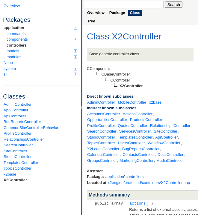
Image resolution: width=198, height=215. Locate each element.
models (42, 51)
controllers (17, 45)
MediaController (170, 160)
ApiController (15, 116)
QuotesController (132, 125)
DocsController (170, 154)
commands (16, 33)
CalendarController (103, 154)
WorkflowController (164, 143)
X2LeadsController (103, 149)
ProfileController (17, 133)
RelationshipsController (24, 139)
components (42, 39)
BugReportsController (22, 121)
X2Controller (15, 180)
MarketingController (136, 160)
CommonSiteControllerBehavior (31, 127)
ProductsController (146, 119)
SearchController (18, 145)
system (40, 68)
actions (137, 203)
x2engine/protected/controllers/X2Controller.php (149, 182)
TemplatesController (21, 162)
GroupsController (102, 160)
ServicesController (135, 131)
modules (42, 57)
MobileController (132, 102)
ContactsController (139, 154)
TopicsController (17, 168)
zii (40, 74)
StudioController (17, 156)
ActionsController (137, 114)
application (40, 27)
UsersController (131, 143)
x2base (10, 174)
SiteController (15, 151)
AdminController (17, 104)
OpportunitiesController (107, 119)
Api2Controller (16, 110)
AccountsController (103, 114)
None (8, 62)
